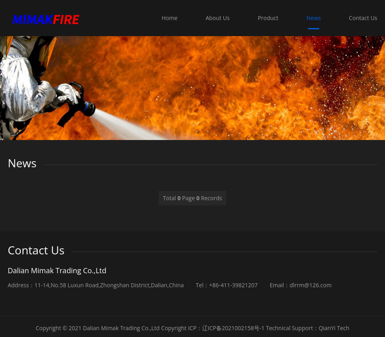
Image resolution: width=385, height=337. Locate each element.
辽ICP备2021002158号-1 (233, 328)
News (314, 18)
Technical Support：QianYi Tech (307, 328)
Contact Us (363, 18)
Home (173, 18)
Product (269, 18)
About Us (221, 18)
